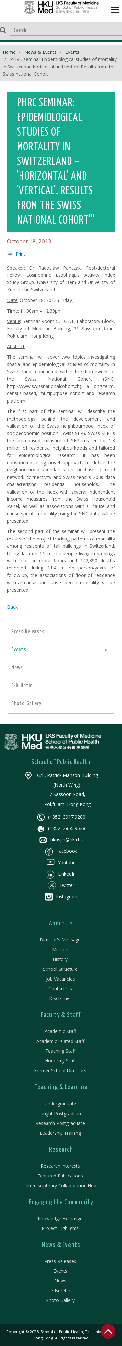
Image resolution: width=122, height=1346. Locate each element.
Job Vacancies (60, 979)
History (60, 959)
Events (72, 52)
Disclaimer (60, 998)
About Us (61, 923)
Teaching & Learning (61, 1087)
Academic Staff (60, 1031)
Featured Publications (60, 1176)
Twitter (61, 885)
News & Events (40, 52)
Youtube (61, 862)
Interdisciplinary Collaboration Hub (60, 1185)
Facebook (61, 851)
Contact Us (60, 988)
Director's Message (60, 940)
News (60, 1281)
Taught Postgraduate (60, 1113)
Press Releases (60, 1261)
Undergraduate (60, 1104)
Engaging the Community (61, 1202)
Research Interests (60, 1166)
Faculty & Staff (61, 1015)
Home (9, 52)
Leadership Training (60, 1133)
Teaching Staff (60, 1051)
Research (61, 1149)
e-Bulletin (60, 1290)
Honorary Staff (60, 1061)
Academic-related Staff (60, 1041)
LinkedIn (61, 874)
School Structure (60, 969)
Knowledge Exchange (60, 1218)
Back (12, 607)
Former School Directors (60, 1070)
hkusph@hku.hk (61, 839)
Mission (60, 949)
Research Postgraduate (60, 1123)
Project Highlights (60, 1228)
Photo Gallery (60, 1300)
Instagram (61, 897)
